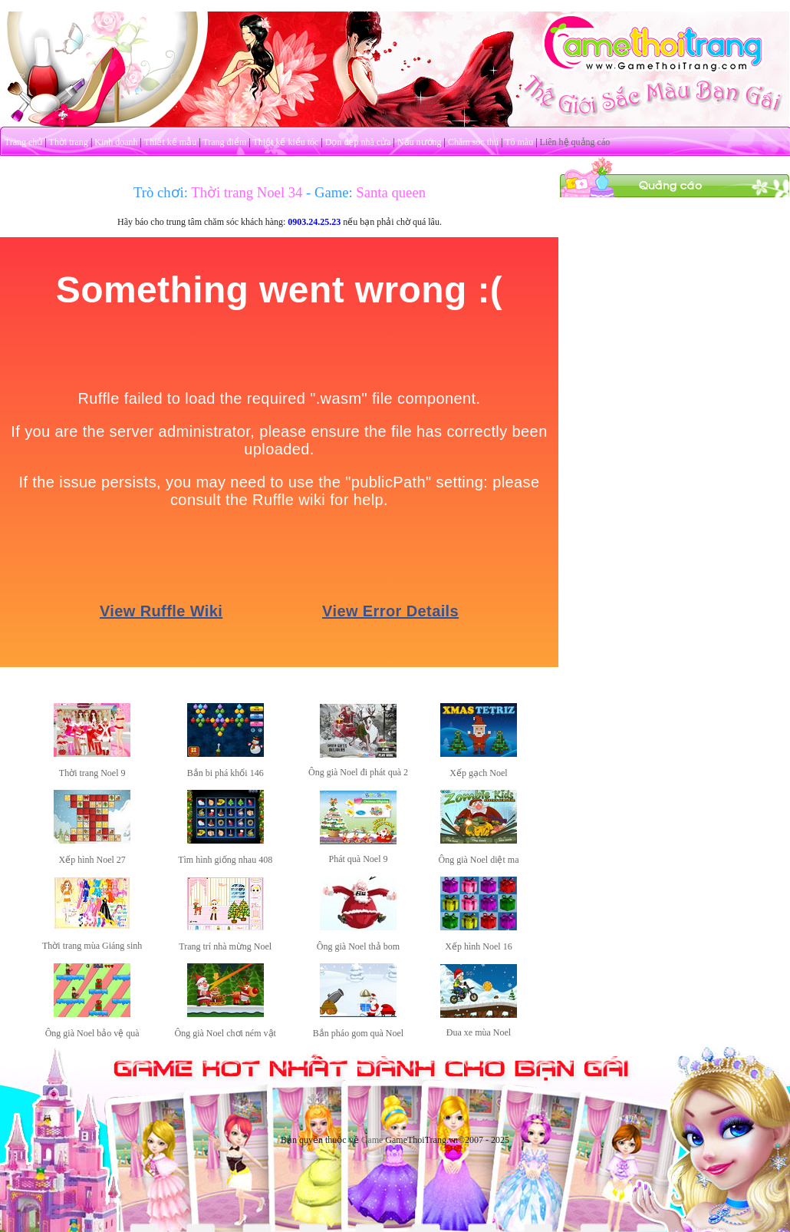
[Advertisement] (675, 294)
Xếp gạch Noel (478, 773)
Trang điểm (224, 142)
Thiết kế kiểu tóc (285, 142)
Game (372, 1140)
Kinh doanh (115, 142)
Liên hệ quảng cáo (575, 142)
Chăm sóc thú (473, 142)
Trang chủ (24, 142)
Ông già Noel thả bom (358, 946)
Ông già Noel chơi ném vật (225, 1033)
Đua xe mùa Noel (478, 1032)
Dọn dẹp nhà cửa (358, 142)
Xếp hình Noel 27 (92, 859)
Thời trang (68, 142)
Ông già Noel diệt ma (478, 859)
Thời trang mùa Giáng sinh (92, 945)
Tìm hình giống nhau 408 (225, 859)
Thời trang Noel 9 (92, 773)
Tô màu (519, 142)
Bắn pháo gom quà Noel (358, 1033)
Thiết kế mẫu (170, 142)
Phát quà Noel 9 (358, 859)
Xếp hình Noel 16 (478, 946)
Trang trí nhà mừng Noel (225, 946)
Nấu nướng (419, 142)
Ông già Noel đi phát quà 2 (358, 772)
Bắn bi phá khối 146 (225, 773)
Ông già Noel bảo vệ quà (92, 1033)
